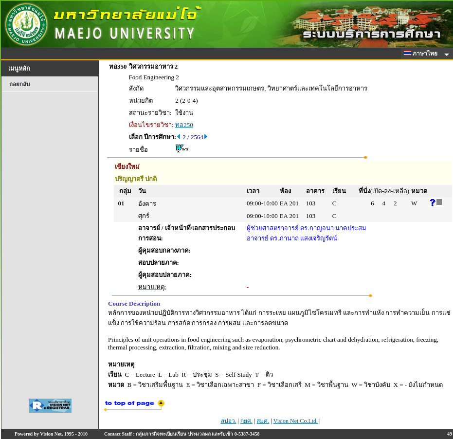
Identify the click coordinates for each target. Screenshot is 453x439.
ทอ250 (184, 124)
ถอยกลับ (19, 84)
